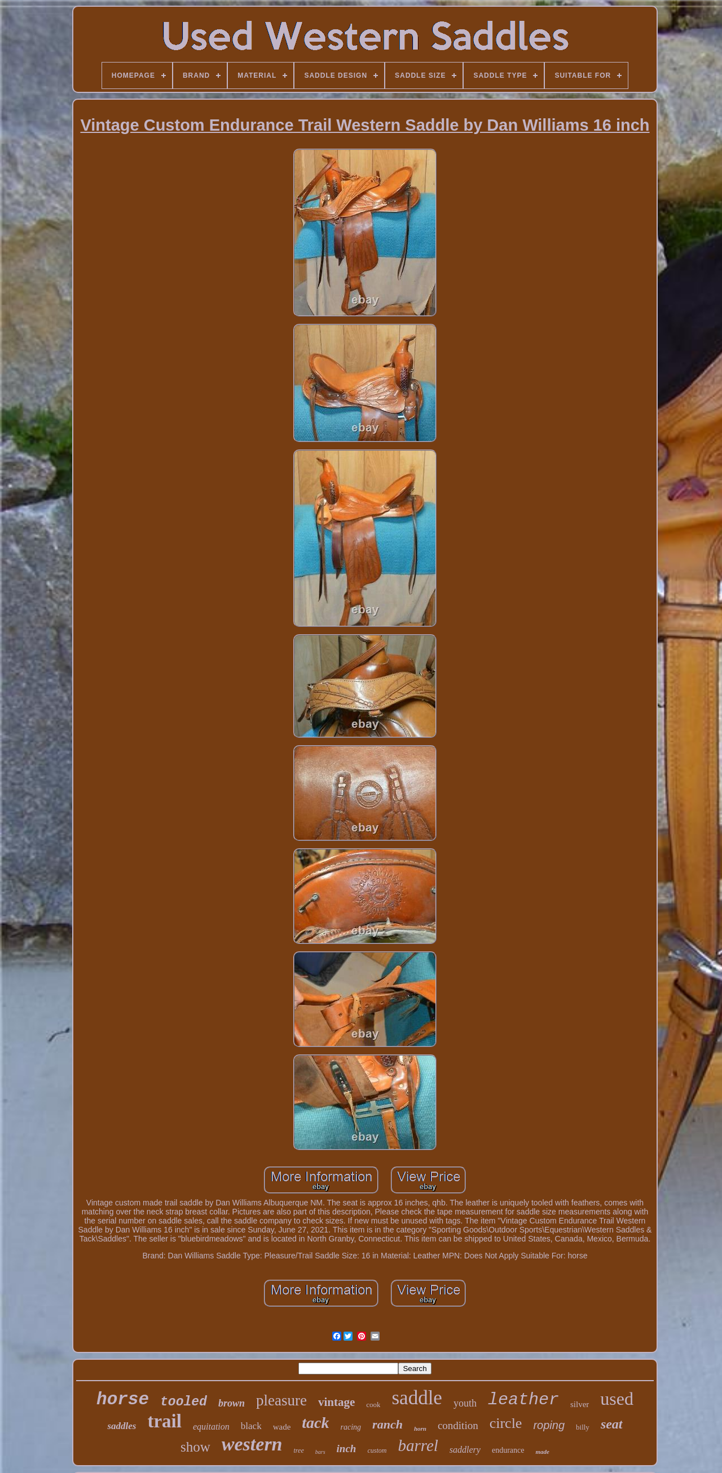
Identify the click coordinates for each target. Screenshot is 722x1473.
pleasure (281, 1400)
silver (579, 1404)
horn (420, 1428)
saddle (416, 1398)
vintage (336, 1402)
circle (506, 1423)
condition (458, 1425)
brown (231, 1403)
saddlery (465, 1449)
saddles (121, 1426)
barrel (418, 1445)
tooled (183, 1402)
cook (373, 1404)
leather (523, 1399)
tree (299, 1450)
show (195, 1446)
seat (612, 1424)
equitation (211, 1426)
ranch (387, 1424)
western (252, 1444)
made (542, 1451)
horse (122, 1399)
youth (465, 1403)
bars (320, 1452)
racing (351, 1427)
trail (164, 1421)
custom (376, 1450)
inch (346, 1448)
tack (315, 1422)
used (616, 1399)
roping (549, 1425)
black (251, 1426)
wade (282, 1426)
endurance (508, 1450)
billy (582, 1427)
